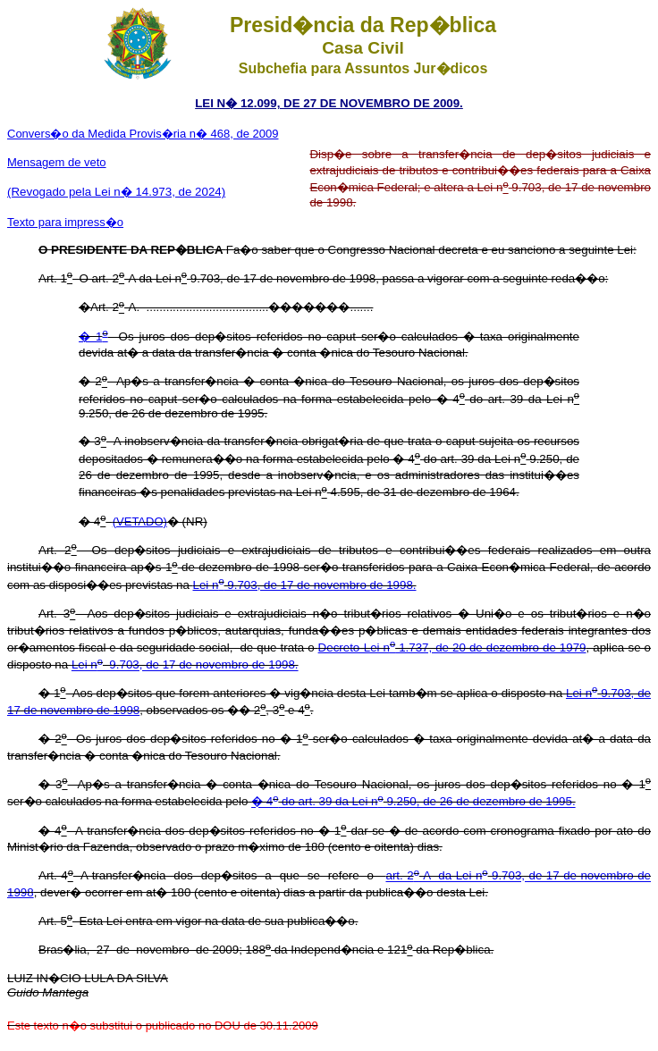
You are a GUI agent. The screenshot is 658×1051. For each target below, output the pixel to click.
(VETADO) (140, 521)
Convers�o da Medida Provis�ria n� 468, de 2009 (143, 133)
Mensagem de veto (56, 162)
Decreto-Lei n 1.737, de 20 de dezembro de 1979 (452, 647)
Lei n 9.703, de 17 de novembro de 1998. (305, 585)
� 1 (93, 336)
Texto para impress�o (65, 222)
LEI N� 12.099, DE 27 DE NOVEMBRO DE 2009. (329, 103)
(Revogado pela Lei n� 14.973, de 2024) (116, 191)
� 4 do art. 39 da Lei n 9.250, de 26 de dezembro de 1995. (413, 802)
